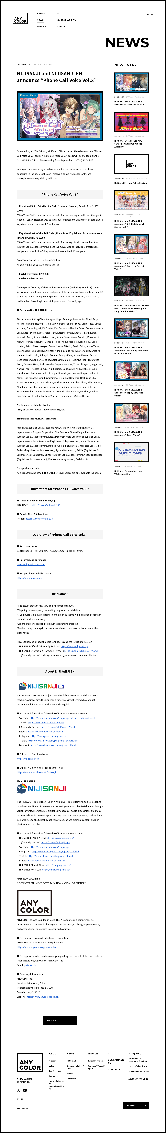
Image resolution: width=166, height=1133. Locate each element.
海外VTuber (37, 64)
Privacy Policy (135, 1053)
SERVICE (41, 26)
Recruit (70, 1073)
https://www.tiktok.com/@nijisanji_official (50, 856)
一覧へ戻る (52, 1020)
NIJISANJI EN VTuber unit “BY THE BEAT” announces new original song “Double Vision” (131, 308)
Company (53, 1076)
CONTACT (63, 26)
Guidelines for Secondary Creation (137, 1059)
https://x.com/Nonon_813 (39, 518)
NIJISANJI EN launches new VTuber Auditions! (128, 472)
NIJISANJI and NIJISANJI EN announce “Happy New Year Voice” (128, 392)
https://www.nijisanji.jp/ (61, 838)
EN (152, 14)
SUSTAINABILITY (66, 20)
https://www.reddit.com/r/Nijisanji (46, 731)
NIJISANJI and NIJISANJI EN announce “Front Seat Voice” (129, 103)
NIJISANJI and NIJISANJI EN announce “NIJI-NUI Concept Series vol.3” (129, 224)
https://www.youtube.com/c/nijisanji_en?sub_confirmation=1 (62, 718)
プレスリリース (47, 64)
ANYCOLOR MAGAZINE (138, 1079)
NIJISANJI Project (95, 1061)
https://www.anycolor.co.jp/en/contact (37, 947)
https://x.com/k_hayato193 (46, 505)
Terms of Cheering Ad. (138, 1066)
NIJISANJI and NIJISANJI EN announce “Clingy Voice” (128, 433)
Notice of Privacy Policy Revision (131, 183)
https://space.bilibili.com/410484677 (47, 860)
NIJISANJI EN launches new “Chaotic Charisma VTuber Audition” (128, 143)
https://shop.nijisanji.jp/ (29, 578)
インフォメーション (141, 178)
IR (58, 13)
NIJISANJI (71, 1061)
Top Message (55, 1071)
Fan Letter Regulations (138, 1072)
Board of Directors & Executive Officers (56, 1085)
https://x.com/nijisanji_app (75, 646)
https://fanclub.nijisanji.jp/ (56, 869)
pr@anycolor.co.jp (33, 965)
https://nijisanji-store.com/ (31, 564)
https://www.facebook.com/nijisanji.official (53, 745)
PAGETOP (130, 1106)
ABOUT (41, 13)
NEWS (40, 20)
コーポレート (130, 178)
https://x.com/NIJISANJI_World (81, 650)
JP (148, 14)
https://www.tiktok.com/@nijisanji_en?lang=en (53, 740)
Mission (52, 1061)
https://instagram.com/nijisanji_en (49, 736)
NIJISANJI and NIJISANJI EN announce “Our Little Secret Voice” (129, 266)
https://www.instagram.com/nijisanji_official (55, 851)
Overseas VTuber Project (75, 1067)
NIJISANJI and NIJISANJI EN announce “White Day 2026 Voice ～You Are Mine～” (131, 350)
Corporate (71, 1078)
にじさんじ (139, 215)
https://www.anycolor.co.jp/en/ (42, 996)
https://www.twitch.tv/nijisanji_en (46, 722)
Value (51, 1066)
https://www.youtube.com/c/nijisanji (36, 772)
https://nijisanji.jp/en (28, 758)
